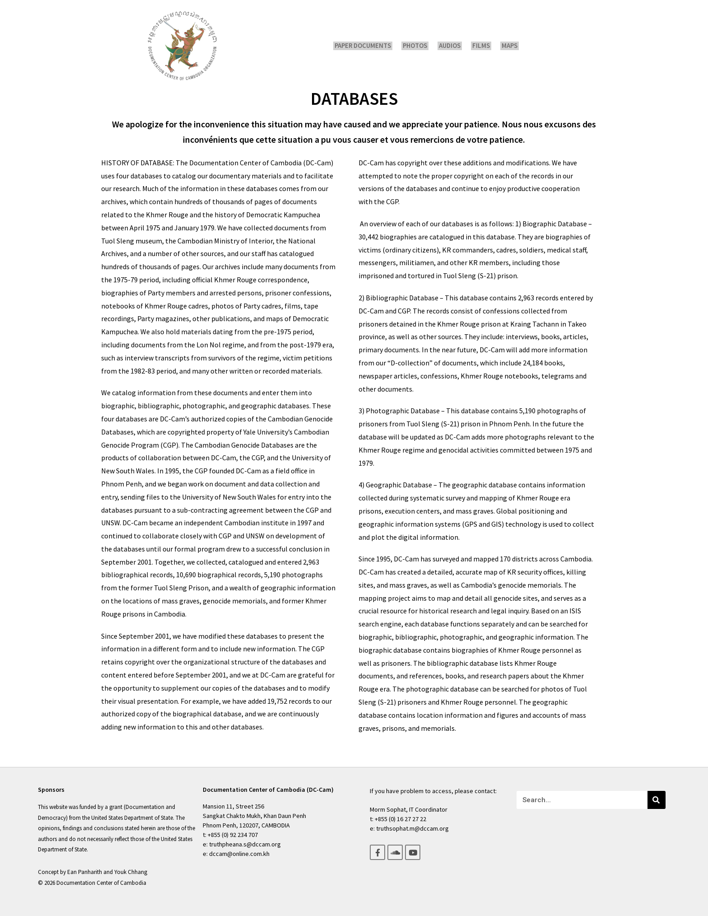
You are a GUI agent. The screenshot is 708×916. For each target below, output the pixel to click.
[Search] (656, 800)
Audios (451, 45)
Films (480, 45)
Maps (506, 45)
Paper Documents (367, 45)
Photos (418, 45)
